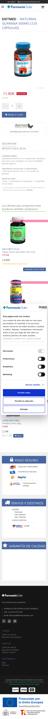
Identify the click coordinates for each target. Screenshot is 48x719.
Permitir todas (24, 393)
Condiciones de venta (16, 684)
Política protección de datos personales (28, 682)
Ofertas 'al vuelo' (8, 652)
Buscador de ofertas (10, 650)
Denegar (24, 409)
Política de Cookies (32, 684)
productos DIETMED (30, 131)
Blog (3, 662)
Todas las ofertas (9, 647)
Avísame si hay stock (34, 269)
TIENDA (5, 630)
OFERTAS (6, 643)
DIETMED (29, 190)
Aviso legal (8, 682)
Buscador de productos (29, 2)
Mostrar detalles (33, 385)
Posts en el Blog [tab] (14, 148)
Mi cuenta (12, 2)
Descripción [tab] (9, 143)
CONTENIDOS (8, 658)
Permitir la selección (24, 401)
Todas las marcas (9, 634)
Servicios (5, 665)
